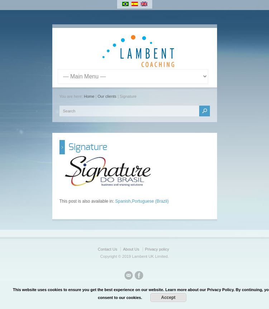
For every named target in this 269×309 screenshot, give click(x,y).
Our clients (107, 96)
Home (89, 96)
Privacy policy (157, 249)
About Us (131, 249)
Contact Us (107, 249)
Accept (168, 297)
